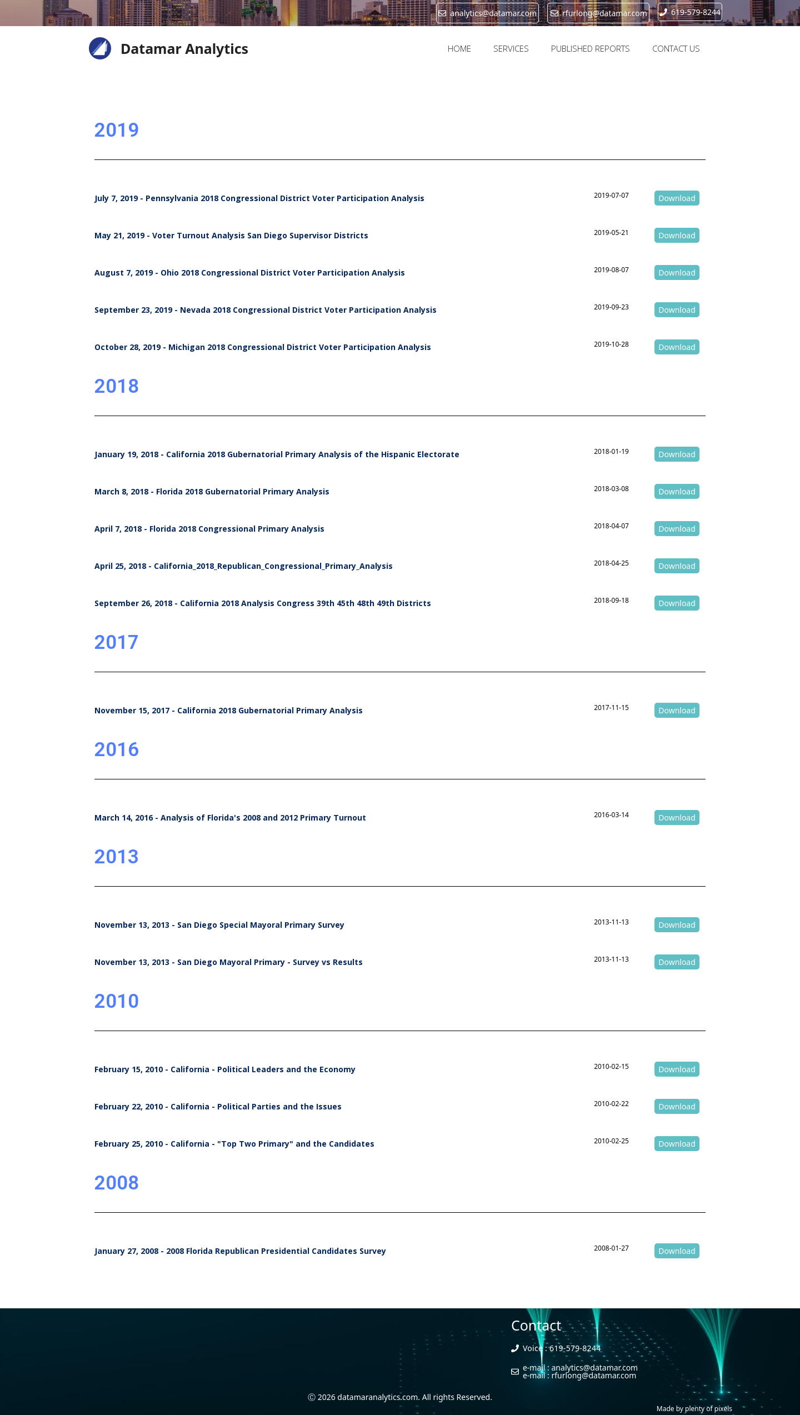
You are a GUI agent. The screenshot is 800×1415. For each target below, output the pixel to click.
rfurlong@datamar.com (594, 1375)
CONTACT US (676, 48)
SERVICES (511, 48)
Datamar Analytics (184, 48)
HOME (459, 48)
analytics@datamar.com (595, 1367)
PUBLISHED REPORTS (590, 48)
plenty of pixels (708, 1408)
